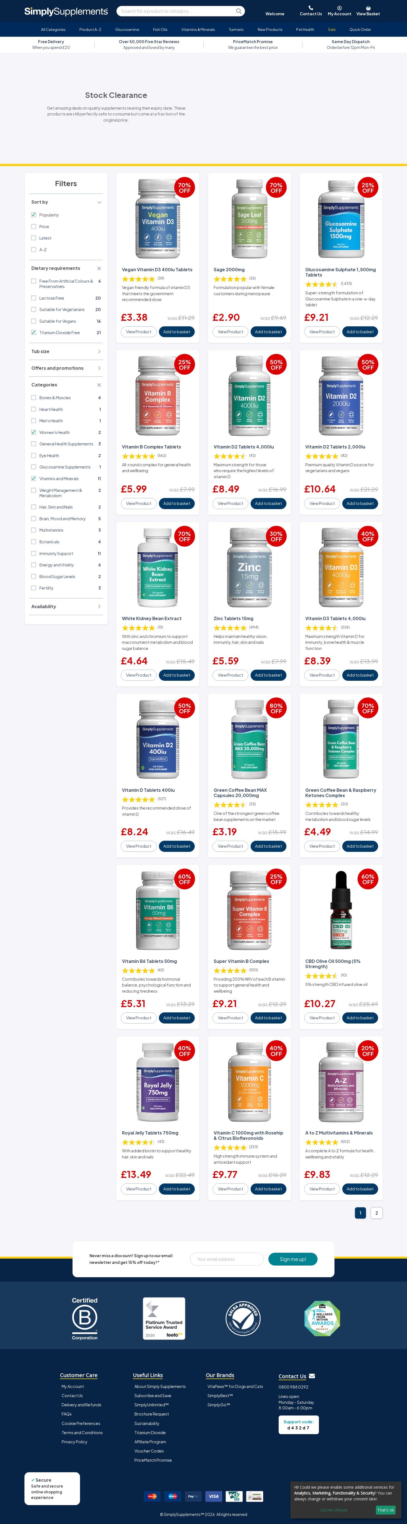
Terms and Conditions (82, 1432)
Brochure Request (151, 1413)
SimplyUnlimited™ (151, 1404)
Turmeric (236, 29)
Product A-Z (90, 29)
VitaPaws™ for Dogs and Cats (235, 1386)
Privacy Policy (75, 1441)
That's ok (385, 1510)
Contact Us (72, 1395)
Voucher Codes (149, 1450)
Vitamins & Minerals (198, 29)
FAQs (67, 1413)
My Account (73, 1386)
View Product (138, 331)
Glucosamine (127, 29)
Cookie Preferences (81, 1423)
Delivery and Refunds (81, 1404)
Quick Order (360, 29)
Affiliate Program (150, 1441)
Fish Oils (160, 29)
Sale (332, 29)
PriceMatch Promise (153, 1460)
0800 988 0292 (293, 1387)
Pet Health (305, 29)
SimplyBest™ (220, 1395)
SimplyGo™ (219, 1404)
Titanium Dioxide (150, 1432)
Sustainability (146, 1423)
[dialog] (345, 1499)
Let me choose (334, 1510)
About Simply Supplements (160, 1386)
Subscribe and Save (152, 1395)
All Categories (53, 29)
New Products (270, 29)
